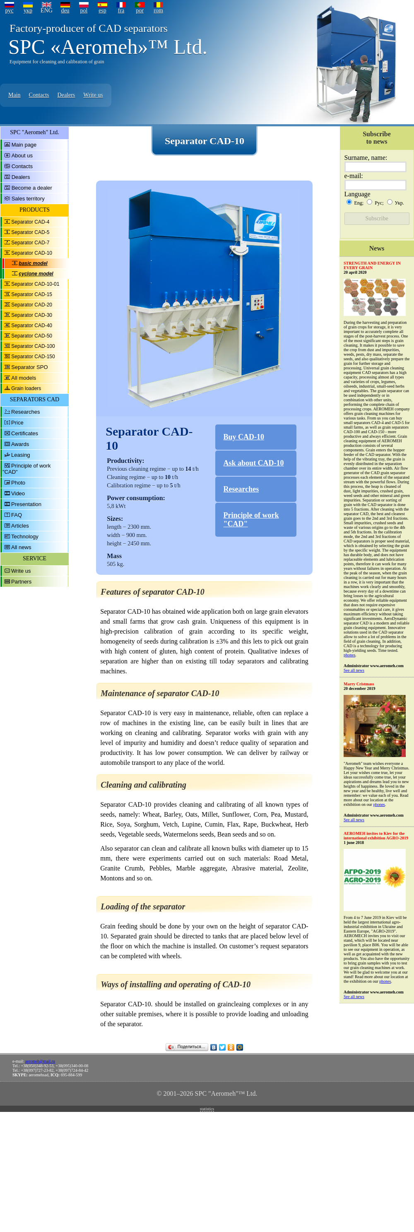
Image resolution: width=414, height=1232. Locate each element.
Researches (25, 412)
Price (17, 423)
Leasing (20, 455)
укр (28, 10)
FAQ (16, 515)
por (140, 10)
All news (21, 547)
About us (22, 155)
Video (18, 493)
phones (349, 655)
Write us (93, 95)
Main (14, 95)
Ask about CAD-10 (254, 463)
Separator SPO (29, 367)
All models (23, 378)
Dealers (66, 95)
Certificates (24, 433)
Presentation (26, 504)
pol (84, 10)
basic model (33, 263)
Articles (20, 526)
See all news (354, 670)
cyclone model (36, 274)
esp (102, 10)
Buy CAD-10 (244, 437)
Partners (21, 582)
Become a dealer (32, 188)
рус (9, 10)
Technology (25, 536)
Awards (20, 444)
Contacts (39, 95)
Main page (24, 145)
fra (121, 10)
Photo (18, 483)
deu (65, 10)
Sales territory (28, 198)
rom (158, 10)
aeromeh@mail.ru (40, 1061)
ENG (47, 10)
